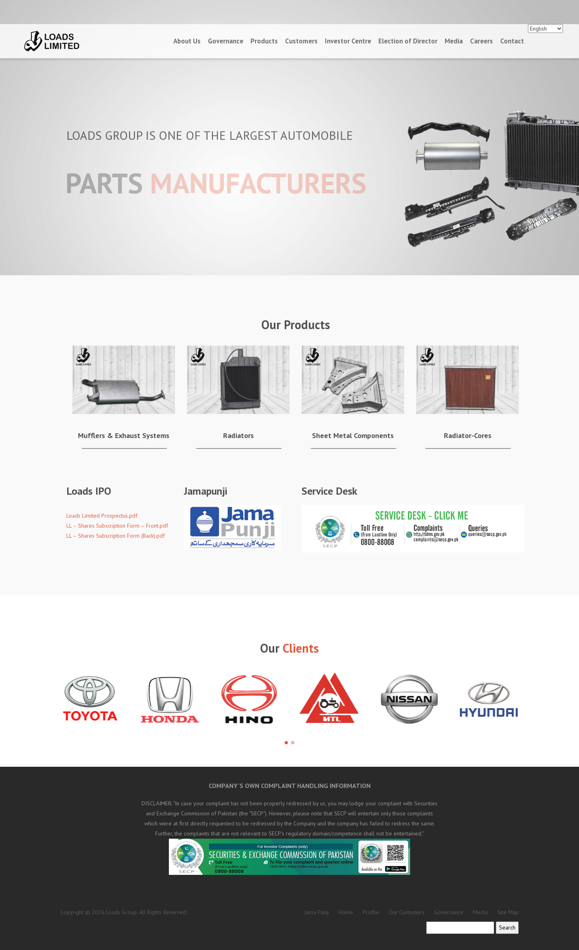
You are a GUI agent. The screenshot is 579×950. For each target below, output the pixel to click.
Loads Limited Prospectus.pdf (102, 515)
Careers (481, 41)
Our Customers (407, 912)
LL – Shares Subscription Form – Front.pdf (117, 525)
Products (264, 41)
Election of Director (407, 41)
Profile (371, 912)
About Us (187, 41)
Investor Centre (348, 41)
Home (346, 912)
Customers (301, 41)
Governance (225, 41)
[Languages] (545, 28)
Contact (512, 41)
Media (454, 41)
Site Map (508, 912)
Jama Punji (316, 912)
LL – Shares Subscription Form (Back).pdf (115, 535)
